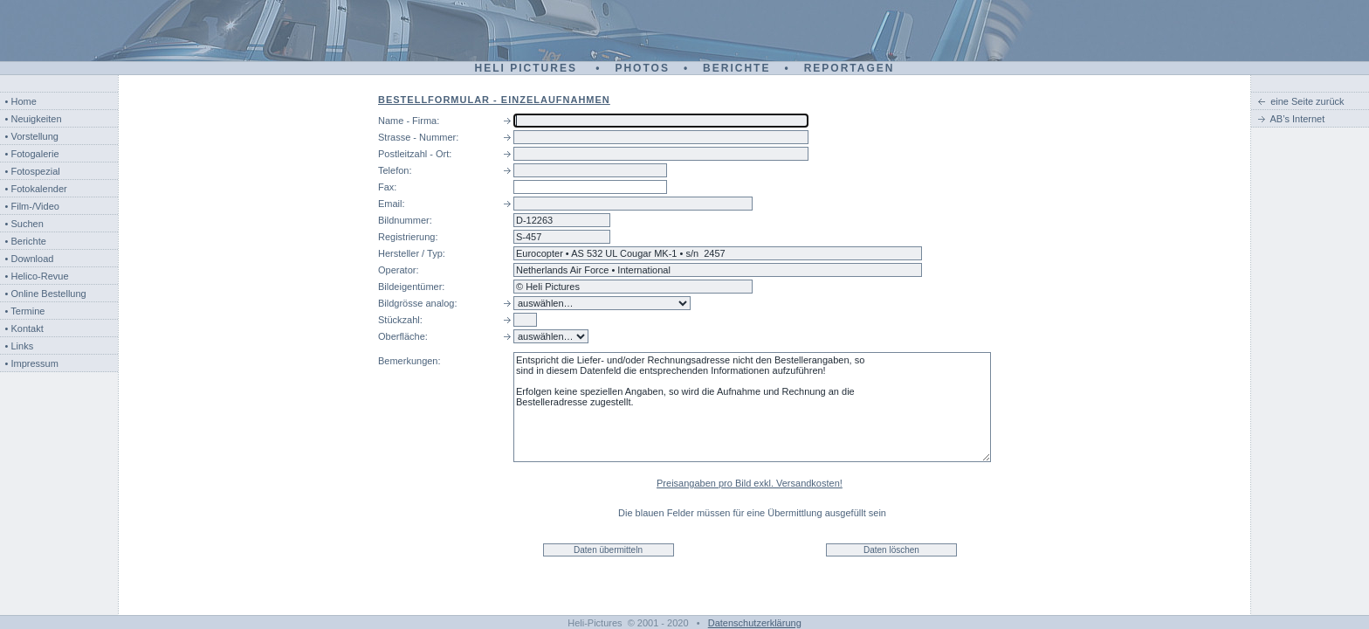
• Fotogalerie (32, 154)
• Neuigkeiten (33, 119)
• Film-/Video (32, 206)
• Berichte (25, 241)
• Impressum (31, 363)
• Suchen (24, 223)
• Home (21, 101)
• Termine (25, 311)
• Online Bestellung (45, 293)
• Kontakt (24, 328)
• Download (29, 258)
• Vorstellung (31, 136)
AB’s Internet (1297, 119)
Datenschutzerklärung (754, 623)
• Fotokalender (36, 188)
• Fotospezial (32, 171)
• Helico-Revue (37, 276)
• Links (19, 346)
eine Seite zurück (1307, 101)
